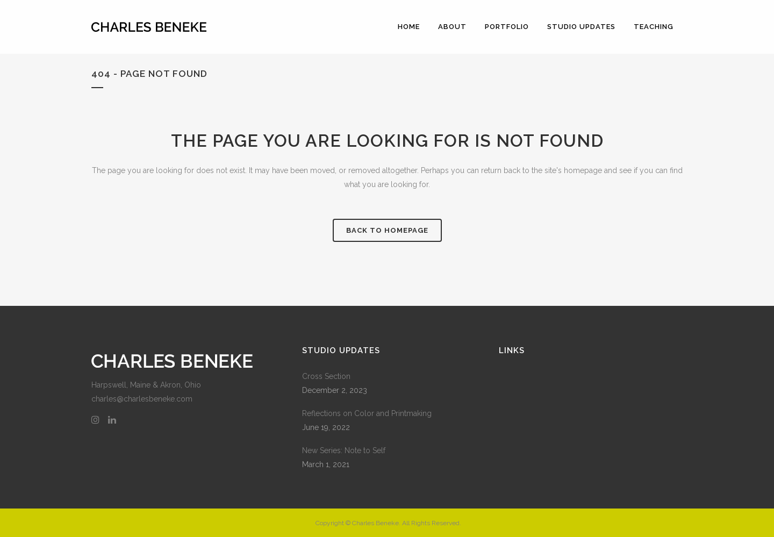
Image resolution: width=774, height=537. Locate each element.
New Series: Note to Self (343, 450)
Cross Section (326, 376)
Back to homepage (387, 230)
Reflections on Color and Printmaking (367, 413)
